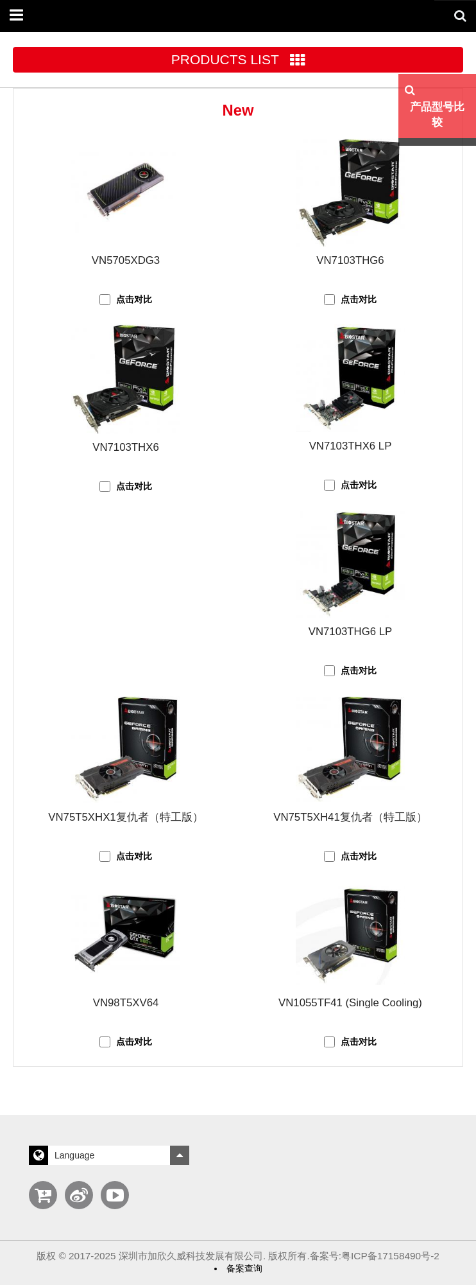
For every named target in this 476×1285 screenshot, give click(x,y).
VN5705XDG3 (126, 260)
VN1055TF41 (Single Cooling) (350, 1003)
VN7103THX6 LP (350, 446)
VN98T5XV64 (126, 1003)
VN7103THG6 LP (351, 631)
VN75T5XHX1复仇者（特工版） (125, 817)
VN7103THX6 (125, 447)
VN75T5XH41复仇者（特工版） (350, 817)
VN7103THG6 (350, 260)
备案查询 (244, 1268)
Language (109, 1155)
